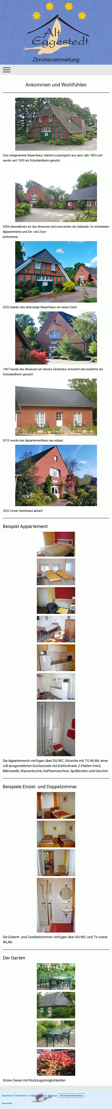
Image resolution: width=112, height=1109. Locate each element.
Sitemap (52, 1095)
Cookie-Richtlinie (37, 1095)
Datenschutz (21, 1095)
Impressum (7, 1095)
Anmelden (7, 1103)
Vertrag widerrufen (71, 1095)
